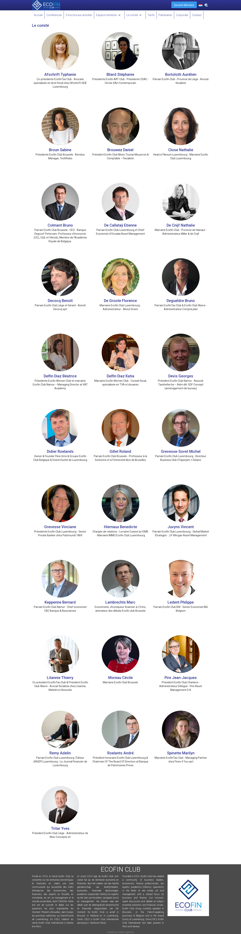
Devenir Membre (184, 5)
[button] (109, 15)
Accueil (38, 15)
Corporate (182, 15)
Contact (196, 15)
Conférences (54, 15)
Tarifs (151, 15)
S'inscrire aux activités (79, 15)
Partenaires (165, 15)
